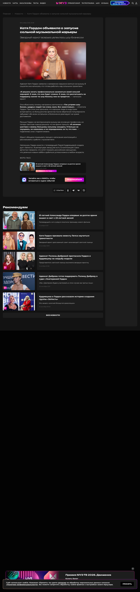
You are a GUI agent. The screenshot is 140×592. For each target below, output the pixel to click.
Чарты (15, 3)
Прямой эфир (74, 3)
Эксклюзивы (25, 3)
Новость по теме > (46, 171)
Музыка (104, 3)
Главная (7, 14)
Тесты (35, 3)
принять (127, 584)
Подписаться (74, 179)
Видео (43, 3)
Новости (7, 3)
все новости (53, 315)
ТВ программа (88, 3)
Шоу (98, 3)
